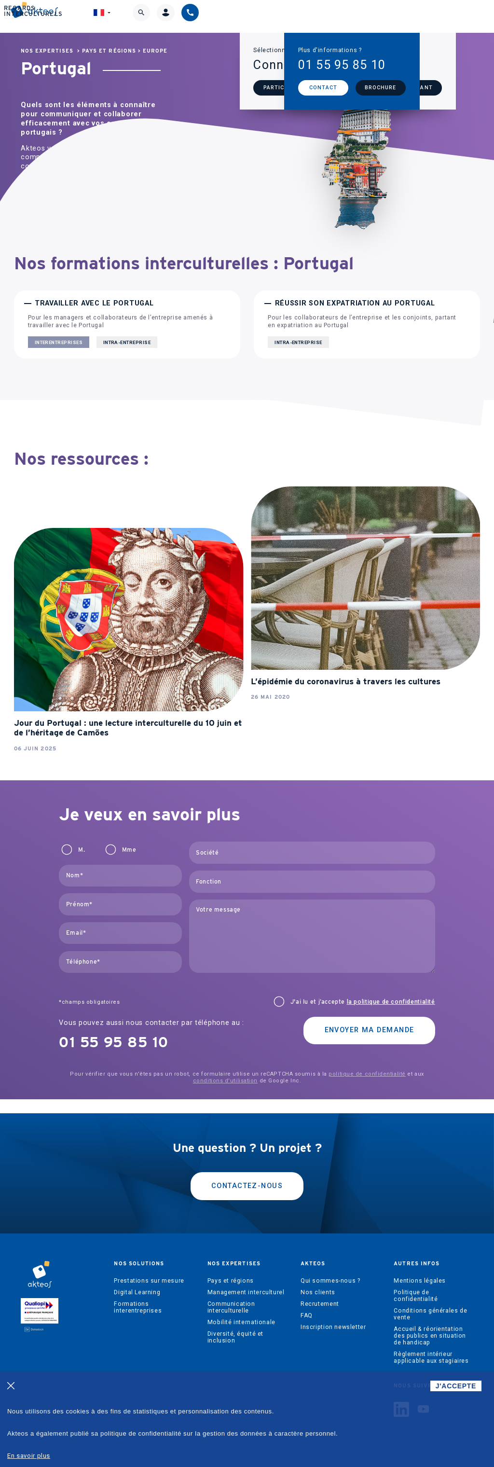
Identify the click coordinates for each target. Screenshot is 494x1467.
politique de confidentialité (367, 1074)
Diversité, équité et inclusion (235, 1337)
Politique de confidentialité (416, 1295)
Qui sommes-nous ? (330, 1280)
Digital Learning (137, 1292)
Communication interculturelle (231, 1307)
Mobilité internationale (241, 1322)
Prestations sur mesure (149, 1280)
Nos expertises (174, 17)
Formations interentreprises (138, 1307)
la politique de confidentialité (391, 1001)
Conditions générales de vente (430, 1314)
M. (81, 849)
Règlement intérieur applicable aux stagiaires (431, 1357)
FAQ (307, 1315)
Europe (155, 51)
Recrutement (320, 1304)
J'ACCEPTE (456, 1386)
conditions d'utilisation (225, 1081)
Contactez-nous (247, 1186)
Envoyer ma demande (369, 1030)
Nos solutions (104, 17)
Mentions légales (420, 1280)
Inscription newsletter (333, 1327)
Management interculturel (246, 1292)
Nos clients (318, 1292)
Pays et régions (109, 51)
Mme (129, 849)
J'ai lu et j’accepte (362, 1001)
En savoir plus (28, 1455)
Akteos (236, 17)
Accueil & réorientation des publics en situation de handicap (430, 1336)
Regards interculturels (308, 17)
